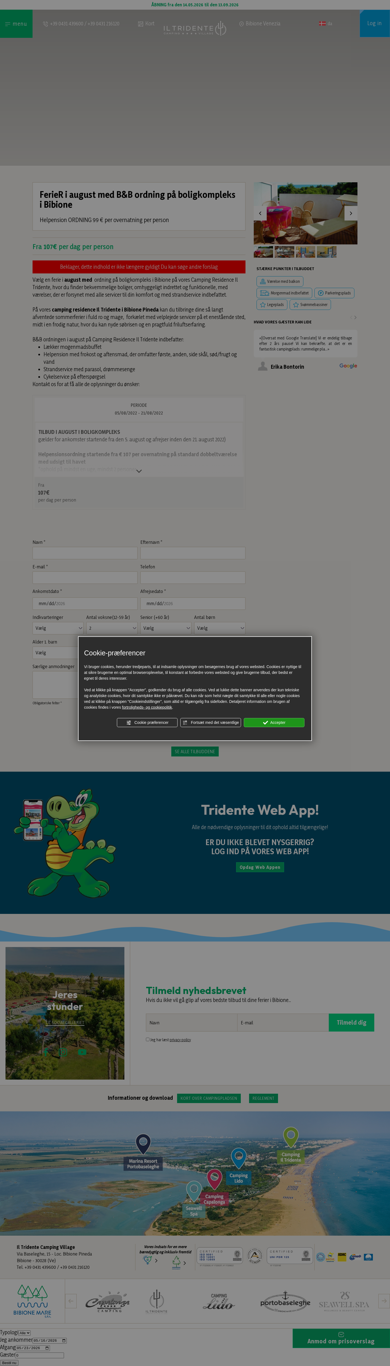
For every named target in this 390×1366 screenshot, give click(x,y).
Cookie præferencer (147, 722)
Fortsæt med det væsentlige (211, 722)
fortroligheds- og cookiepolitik (147, 707)
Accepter (274, 722)
